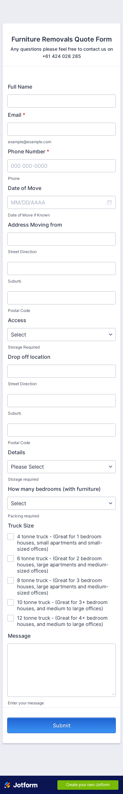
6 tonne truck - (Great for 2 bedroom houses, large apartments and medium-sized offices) (63, 564)
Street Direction (22, 251)
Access (17, 320)
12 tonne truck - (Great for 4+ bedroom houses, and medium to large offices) (62, 621)
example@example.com (29, 141)
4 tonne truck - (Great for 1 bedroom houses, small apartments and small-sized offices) (59, 542)
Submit (62, 725)
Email (16, 115)
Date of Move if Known (29, 215)
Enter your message (26, 702)
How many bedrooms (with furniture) (54, 489)
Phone (14, 178)
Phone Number (28, 151)
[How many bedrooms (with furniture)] (61, 503)
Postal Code (19, 310)
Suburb (14, 281)
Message (19, 635)
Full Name (20, 86)
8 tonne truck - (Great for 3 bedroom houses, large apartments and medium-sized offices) (63, 586)
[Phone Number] (61, 165)
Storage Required (24, 347)
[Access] (61, 334)
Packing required (23, 515)
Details (16, 452)
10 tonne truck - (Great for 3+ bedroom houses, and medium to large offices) (62, 605)
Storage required (23, 479)
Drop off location (29, 357)
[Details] (61, 466)
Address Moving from (35, 224)
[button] (109, 202)
